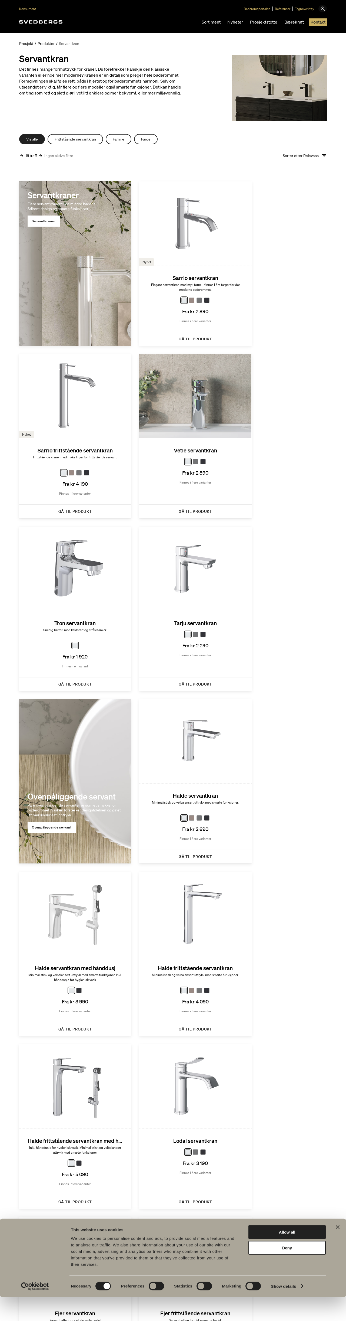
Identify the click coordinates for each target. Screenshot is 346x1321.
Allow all (287, 1256)
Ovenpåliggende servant (52, 632)
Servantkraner (44, 221)
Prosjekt (26, 43)
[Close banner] (338, 1251)
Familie (118, 139)
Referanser (286, 8)
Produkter (46, 43)
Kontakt (318, 22)
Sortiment (211, 22)
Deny (287, 1272)
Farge (146, 139)
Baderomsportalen (261, 8)
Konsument (27, 8)
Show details (283, 1310)
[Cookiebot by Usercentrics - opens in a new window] (35, 1310)
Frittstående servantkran (75, 139)
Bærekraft (294, 22)
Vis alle (32, 139)
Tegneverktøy (308, 8)
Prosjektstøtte (263, 22)
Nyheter (235, 22)
